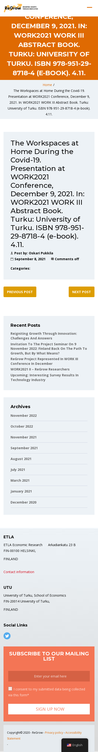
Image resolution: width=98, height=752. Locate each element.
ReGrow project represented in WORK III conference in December (44, 361)
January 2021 (21, 491)
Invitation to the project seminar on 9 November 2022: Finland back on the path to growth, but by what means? (49, 348)
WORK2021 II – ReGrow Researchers (40, 369)
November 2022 (24, 415)
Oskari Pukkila (41, 253)
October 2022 (22, 426)
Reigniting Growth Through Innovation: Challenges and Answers (44, 335)
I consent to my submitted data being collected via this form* (46, 692)
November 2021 (24, 437)
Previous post (20, 292)
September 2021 (24, 448)
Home (47, 85)
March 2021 (20, 480)
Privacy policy (54, 733)
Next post (81, 292)
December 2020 (23, 502)
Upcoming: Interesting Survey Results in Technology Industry (45, 377)
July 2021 (18, 469)
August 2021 (21, 459)
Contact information (19, 572)
